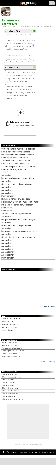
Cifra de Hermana (8, 385)
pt (46, 452)
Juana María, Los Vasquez (11, 356)
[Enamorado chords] (35, 445)
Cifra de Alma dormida (9, 374)
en (43, 452)
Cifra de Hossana (8, 380)
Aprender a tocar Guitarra (10, 327)
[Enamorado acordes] (21, 445)
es (39, 452)
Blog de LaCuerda (10, 325)
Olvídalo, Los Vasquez (9, 353)
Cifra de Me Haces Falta (10, 394)
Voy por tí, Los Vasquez (9, 342)
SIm (20, 34)
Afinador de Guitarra (9, 321)
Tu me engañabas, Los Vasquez (13, 351)
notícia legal (23, 452)
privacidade (33, 452)
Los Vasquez (9, 23)
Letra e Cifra (14, 31)
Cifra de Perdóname (8, 396)
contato (50, 452)
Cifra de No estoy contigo (10, 388)
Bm (5, 77)
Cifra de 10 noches (8, 383)
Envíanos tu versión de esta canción (20, 117)
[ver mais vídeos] (49, 306)
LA (16, 34)
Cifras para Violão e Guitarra (11, 318)
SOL (25, 34)
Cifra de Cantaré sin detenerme (12, 399)
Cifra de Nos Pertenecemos (11, 391)
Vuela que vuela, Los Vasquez (12, 348)
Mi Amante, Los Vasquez (10, 345)
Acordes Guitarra (7, 330)
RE (11, 34)
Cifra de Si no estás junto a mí (12, 377)
